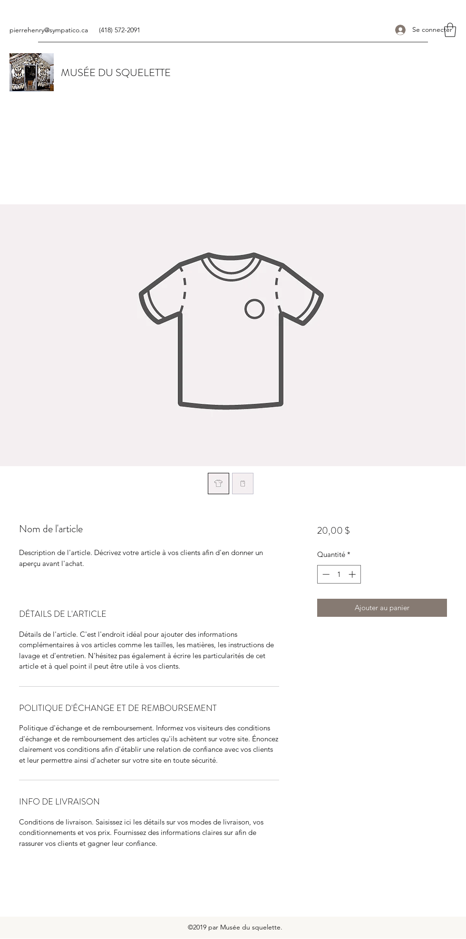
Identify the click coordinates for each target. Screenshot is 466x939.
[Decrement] (325, 574)
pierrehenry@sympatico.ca (49, 30)
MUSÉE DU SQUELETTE (116, 72)
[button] (450, 30)
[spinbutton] (339, 574)
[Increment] (353, 574)
